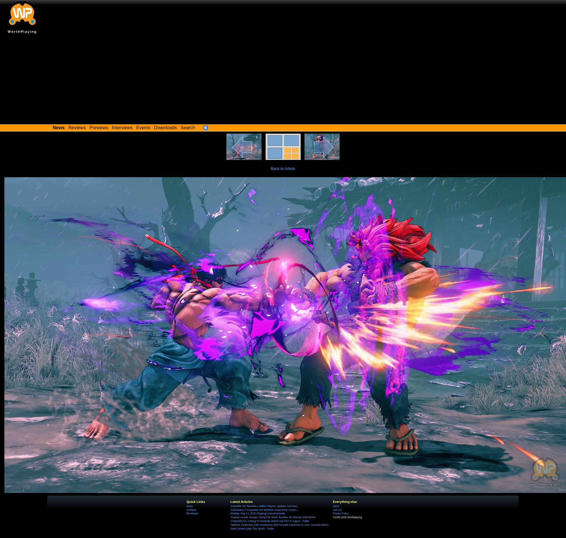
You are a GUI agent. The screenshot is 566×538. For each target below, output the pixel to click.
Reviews (77, 127)
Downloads (165, 127)
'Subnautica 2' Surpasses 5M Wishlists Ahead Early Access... (264, 509)
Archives (191, 509)
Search (187, 127)
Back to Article (283, 168)
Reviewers (192, 513)
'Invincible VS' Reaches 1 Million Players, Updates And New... (264, 506)
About (336, 506)
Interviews (122, 127)
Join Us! (337, 509)
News (190, 506)
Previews (99, 127)
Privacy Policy (340, 513)
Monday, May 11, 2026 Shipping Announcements (257, 513)
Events (143, 127)
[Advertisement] (283, 80)
